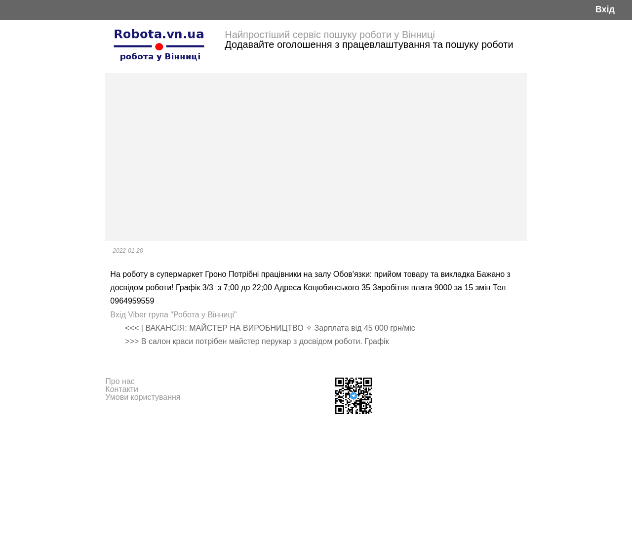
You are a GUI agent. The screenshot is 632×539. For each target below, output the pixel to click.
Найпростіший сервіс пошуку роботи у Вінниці (330, 34)
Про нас (119, 381)
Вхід (605, 9)
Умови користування (142, 397)
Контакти (121, 389)
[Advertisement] (315, 157)
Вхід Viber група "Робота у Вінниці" (173, 314)
